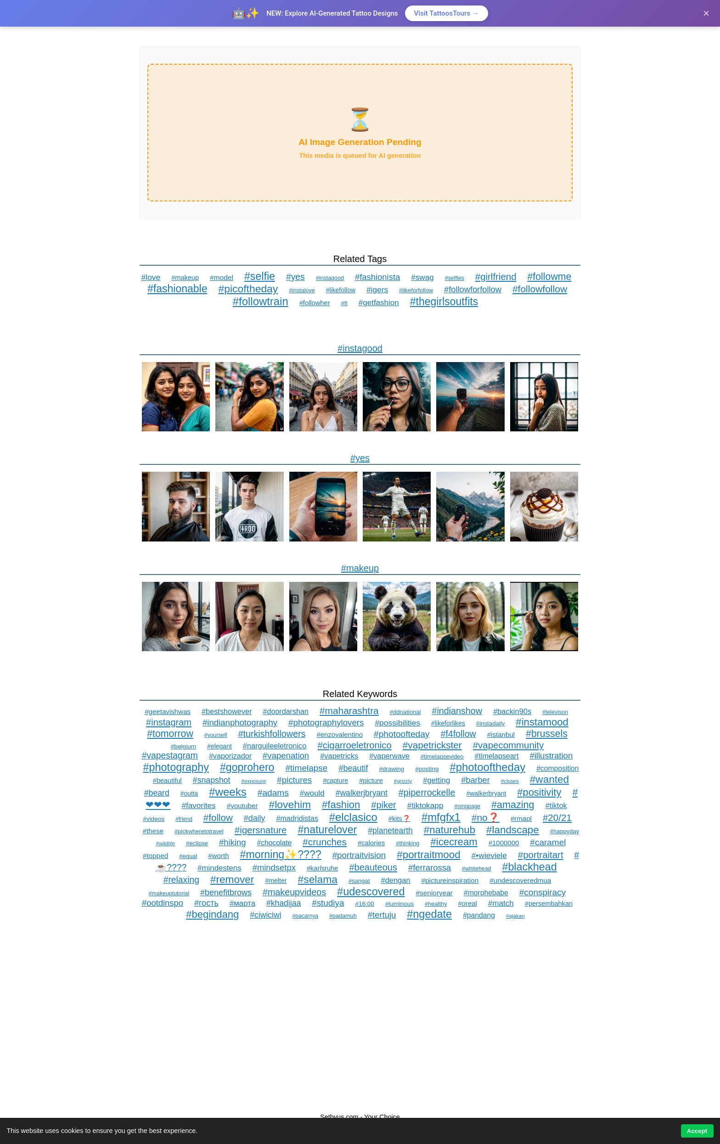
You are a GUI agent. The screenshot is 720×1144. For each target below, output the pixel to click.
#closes (510, 781)
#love (151, 277)
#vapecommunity (508, 745)
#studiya (328, 903)
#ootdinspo (162, 903)
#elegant (219, 746)
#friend (183, 819)
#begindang (212, 914)
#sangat (359, 880)
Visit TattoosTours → (446, 13)
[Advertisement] (360, 1017)
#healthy (436, 903)
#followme (550, 276)
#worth (218, 855)
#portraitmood (429, 854)
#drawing (391, 768)
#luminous (399, 903)
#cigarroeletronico (354, 745)
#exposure (254, 781)
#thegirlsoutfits (444, 301)
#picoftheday (248, 289)
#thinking (407, 843)
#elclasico (353, 817)
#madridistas (297, 818)
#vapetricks (339, 756)
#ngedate (429, 914)
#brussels (547, 733)
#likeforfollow (416, 290)
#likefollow (340, 290)
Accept (697, 1130)
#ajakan (515, 916)
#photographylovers (326, 722)
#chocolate (274, 843)
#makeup (185, 277)
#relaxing (181, 880)
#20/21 (557, 817)
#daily (254, 818)
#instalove (302, 290)
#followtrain (260, 301)
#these (153, 831)
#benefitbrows (226, 892)
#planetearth (390, 830)
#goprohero (247, 767)
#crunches (325, 842)
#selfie (259, 276)
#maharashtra (349, 710)
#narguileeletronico (275, 746)
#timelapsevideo (442, 756)
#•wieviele (489, 855)
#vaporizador (230, 756)
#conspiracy (542, 892)
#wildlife (165, 843)
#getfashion (379, 302)
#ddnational (405, 712)
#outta (189, 793)
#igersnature (261, 830)
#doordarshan (286, 711)
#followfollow (539, 289)
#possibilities (397, 722)
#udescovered (371, 892)
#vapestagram (170, 755)
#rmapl (521, 818)
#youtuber (242, 805)
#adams (273, 793)
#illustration (551, 755)
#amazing (512, 804)
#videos (153, 818)
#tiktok (556, 805)
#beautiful (167, 780)
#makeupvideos (294, 892)
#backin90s (512, 711)
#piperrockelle (427, 792)
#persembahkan (549, 903)
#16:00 (364, 903)
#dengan (396, 880)
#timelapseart (497, 756)
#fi (344, 303)
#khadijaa (283, 903)
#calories (371, 843)
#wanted (549, 779)
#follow (218, 817)
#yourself (215, 735)
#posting (427, 768)
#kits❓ (399, 818)
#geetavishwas (168, 711)
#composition (557, 768)
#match (501, 903)
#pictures (294, 780)
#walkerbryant (486, 793)
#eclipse (197, 843)
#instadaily (490, 723)
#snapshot (212, 780)
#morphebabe (486, 893)
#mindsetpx (274, 867)
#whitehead (476, 868)
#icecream (454, 842)
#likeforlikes (448, 723)
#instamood (542, 722)
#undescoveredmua (520, 880)
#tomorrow (170, 733)
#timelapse (306, 768)
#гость (206, 903)
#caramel (548, 842)
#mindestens (219, 868)
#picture (371, 780)
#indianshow (457, 711)
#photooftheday (487, 767)
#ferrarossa (429, 867)
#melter (276, 880)
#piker (383, 805)
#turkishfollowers (272, 734)
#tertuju (382, 915)
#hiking (232, 842)
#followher (314, 303)
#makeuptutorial (169, 893)
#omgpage (467, 806)
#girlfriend (496, 276)
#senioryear (434, 893)
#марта (242, 903)
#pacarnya (305, 916)
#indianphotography (239, 722)
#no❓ (486, 817)
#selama (317, 879)
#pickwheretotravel (199, 831)
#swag (422, 277)
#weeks (227, 792)
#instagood (330, 278)
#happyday (564, 831)
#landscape (512, 830)
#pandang (479, 915)
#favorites (198, 805)
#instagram (168, 722)
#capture (335, 780)
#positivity (539, 792)
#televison (555, 712)
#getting (436, 780)
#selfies (454, 278)
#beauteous (373, 867)
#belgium (183, 746)
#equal (188, 856)
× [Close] (706, 13)
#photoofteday (401, 734)
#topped (156, 855)
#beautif (353, 768)
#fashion (341, 804)
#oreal (467, 903)
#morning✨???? (280, 854)
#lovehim (290, 804)
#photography (176, 767)
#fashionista (377, 277)
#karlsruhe (322, 868)
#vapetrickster (432, 745)
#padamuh (343, 916)
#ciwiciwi (265, 915)
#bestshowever (227, 711)
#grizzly (403, 781)
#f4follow (458, 734)
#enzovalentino (339, 734)
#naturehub (449, 830)
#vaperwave (389, 756)
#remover (232, 879)
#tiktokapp (425, 805)
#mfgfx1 (441, 817)
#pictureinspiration (449, 880)
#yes (295, 277)
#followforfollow (472, 289)
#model (221, 277)
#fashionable (177, 289)
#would (312, 793)
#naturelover (327, 830)
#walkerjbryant (362, 793)
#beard (156, 793)
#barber (475, 780)
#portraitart (540, 854)
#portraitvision (359, 855)
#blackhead (529, 867)
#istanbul (501, 734)
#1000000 (504, 843)
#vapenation (286, 755)
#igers (377, 289)
